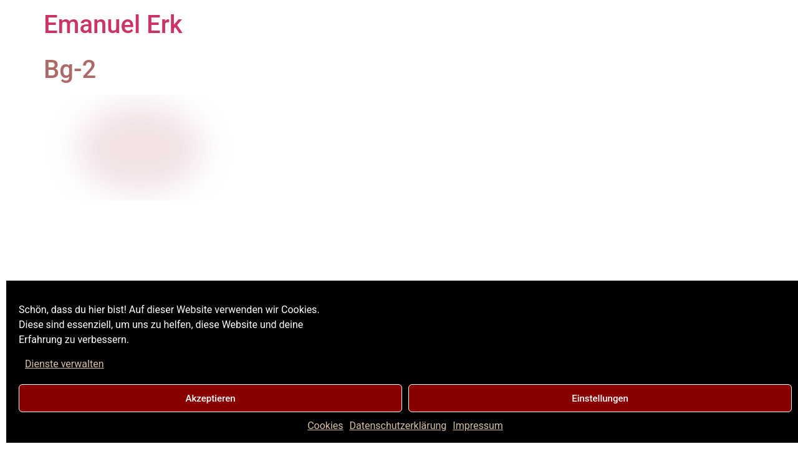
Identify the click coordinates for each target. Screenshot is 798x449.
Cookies (325, 426)
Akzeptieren (210, 398)
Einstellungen (600, 398)
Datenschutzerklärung (398, 426)
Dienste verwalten (64, 364)
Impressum (478, 426)
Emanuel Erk (113, 24)
